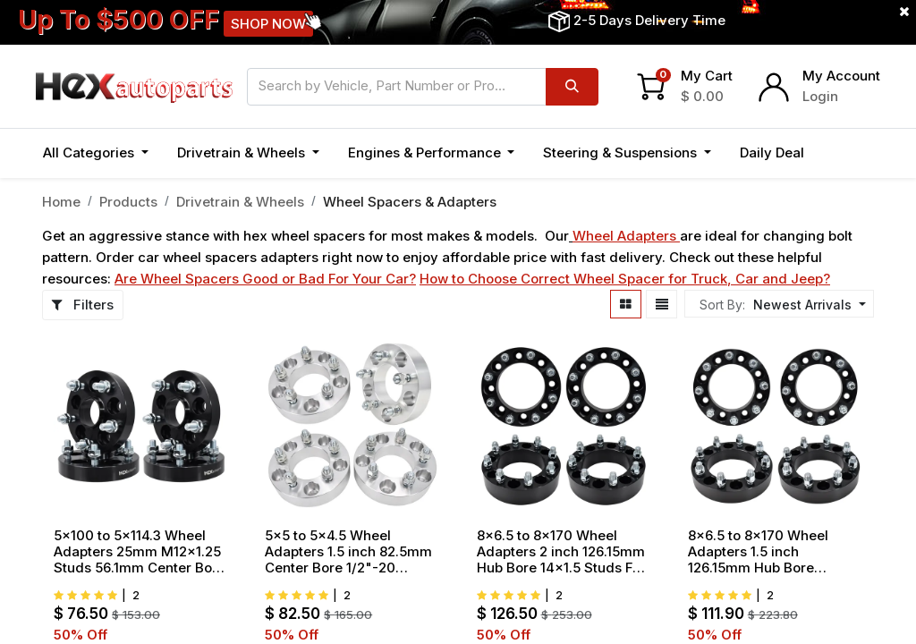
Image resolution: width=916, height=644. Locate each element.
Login (820, 96)
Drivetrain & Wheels (240, 201)
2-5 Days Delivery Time (649, 20)
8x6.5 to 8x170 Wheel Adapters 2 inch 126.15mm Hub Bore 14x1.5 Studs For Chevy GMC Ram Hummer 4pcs (562, 552)
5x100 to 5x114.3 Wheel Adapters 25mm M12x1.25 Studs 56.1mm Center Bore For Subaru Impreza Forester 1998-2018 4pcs (139, 552)
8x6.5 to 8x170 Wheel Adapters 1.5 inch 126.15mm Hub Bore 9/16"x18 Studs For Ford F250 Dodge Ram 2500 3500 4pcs (765, 552)
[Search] (572, 87)
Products (128, 201)
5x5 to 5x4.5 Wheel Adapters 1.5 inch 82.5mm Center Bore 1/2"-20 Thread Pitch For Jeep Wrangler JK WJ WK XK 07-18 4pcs (348, 552)
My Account (841, 75)
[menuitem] (771, 153)
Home (61, 201)
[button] (838, 153)
